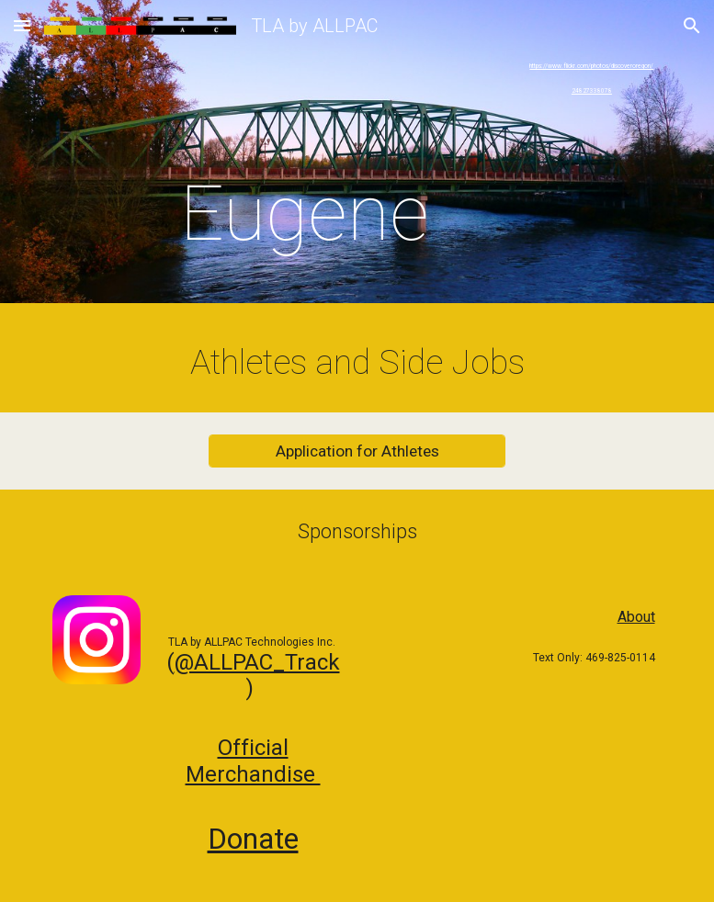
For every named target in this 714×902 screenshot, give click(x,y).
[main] (304, 156)
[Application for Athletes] (357, 451)
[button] (22, 25)
